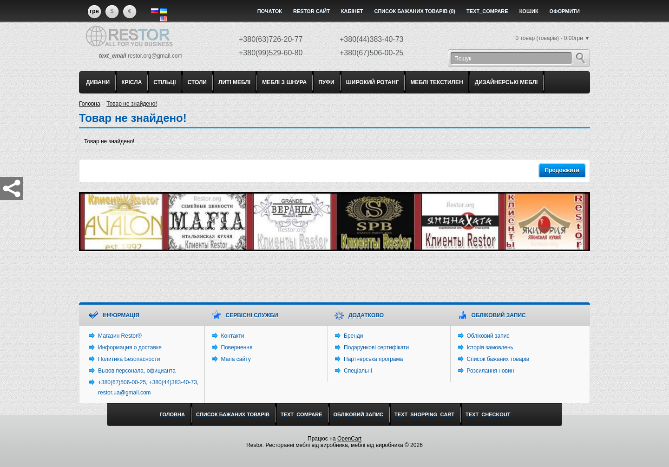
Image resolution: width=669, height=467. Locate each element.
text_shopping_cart (424, 414)
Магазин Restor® (120, 336)
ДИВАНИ (98, 82)
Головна (89, 103)
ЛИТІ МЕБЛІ (234, 82)
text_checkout (488, 414)
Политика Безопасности (129, 359)
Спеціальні (358, 370)
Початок (269, 11)
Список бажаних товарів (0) (415, 11)
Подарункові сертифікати (376, 347)
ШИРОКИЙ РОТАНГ (372, 82)
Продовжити (562, 170)
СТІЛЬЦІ (164, 82)
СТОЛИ (197, 82)
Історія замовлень (490, 347)
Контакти (232, 336)
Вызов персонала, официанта (137, 370)
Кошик (528, 11)
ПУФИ (326, 82)
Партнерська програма (373, 359)
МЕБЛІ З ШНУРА (284, 82)
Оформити (565, 11)
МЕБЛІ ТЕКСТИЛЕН (436, 82)
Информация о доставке (130, 347)
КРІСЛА (131, 82)
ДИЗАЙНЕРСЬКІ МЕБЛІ (506, 82)
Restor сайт (311, 11)
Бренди (353, 336)
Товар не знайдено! (131, 103)
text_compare (487, 11)
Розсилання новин (490, 370)
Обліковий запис (488, 336)
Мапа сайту (236, 359)
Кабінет (352, 11)
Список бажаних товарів (498, 359)
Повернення (237, 347)
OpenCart (349, 438)
